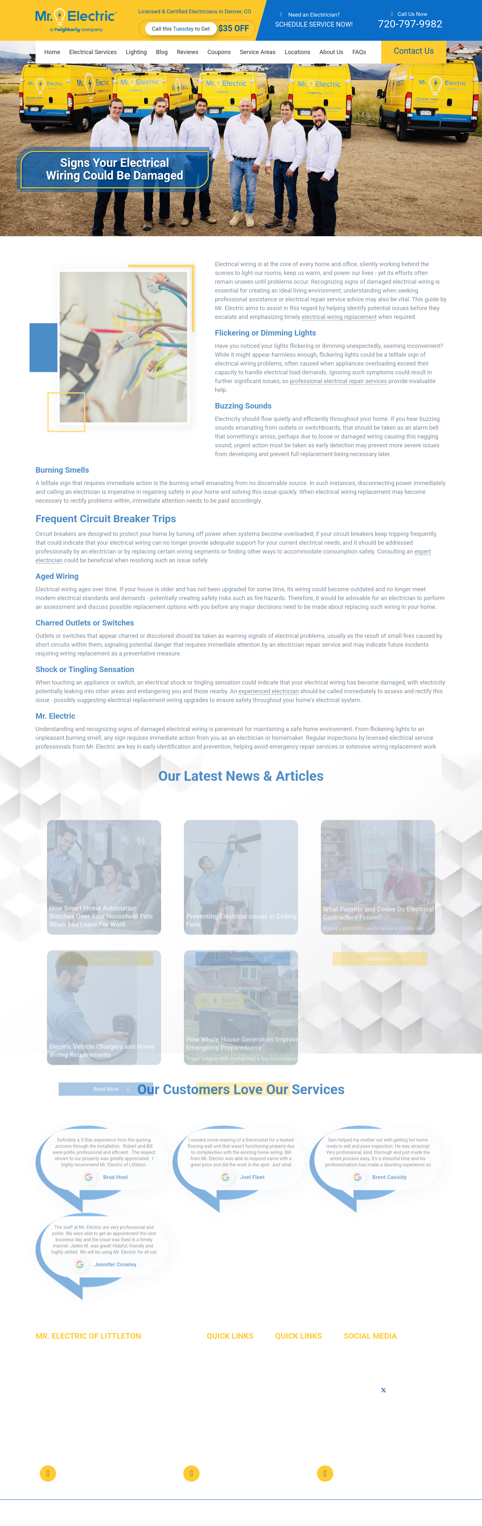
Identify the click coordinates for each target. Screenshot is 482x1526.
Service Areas (258, 52)
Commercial (221, 1371)
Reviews (187, 52)
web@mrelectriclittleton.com (401, 1468)
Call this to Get (181, 28)
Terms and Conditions (300, 1442)
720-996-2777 (360, 1423)
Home (52, 52)
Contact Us (414, 51)
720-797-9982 (410, 24)
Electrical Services (93, 52)
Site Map (285, 1418)
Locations (297, 52)
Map (395, 1416)
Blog (162, 52)
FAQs (359, 52)
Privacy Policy (291, 1430)
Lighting (136, 52)
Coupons (219, 52)
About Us (331, 52)
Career (214, 1407)
